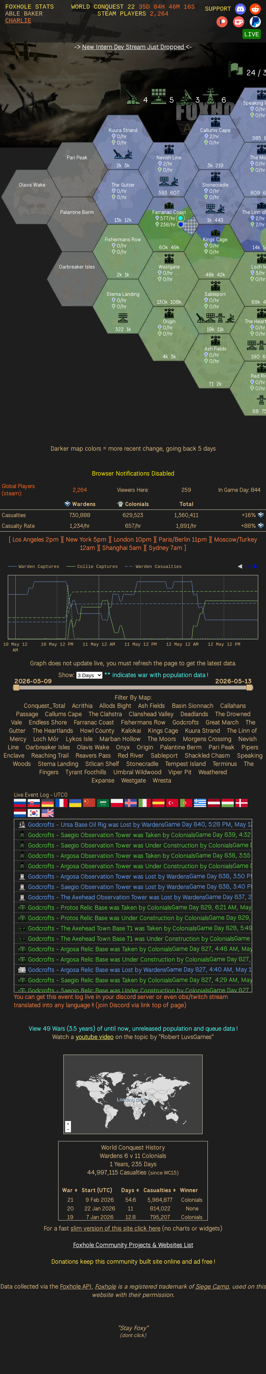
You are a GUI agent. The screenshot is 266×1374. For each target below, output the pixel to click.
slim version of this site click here (115, 1228)
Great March (222, 722)
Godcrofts (185, 722)
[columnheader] (70, 1190)
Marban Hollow (120, 739)
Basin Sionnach (192, 705)
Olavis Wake (93, 747)
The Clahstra (105, 714)
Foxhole (105, 1286)
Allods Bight (115, 705)
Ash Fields (151, 705)
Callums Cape (63, 714)
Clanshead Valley (151, 714)
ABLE (12, 13)
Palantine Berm (181, 747)
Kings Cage (163, 730)
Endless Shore (48, 722)
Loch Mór (46, 739)
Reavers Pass (93, 755)
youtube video (95, 1036)
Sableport (164, 755)
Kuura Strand (202, 730)
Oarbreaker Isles (48, 747)
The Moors (162, 739)
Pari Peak (221, 747)
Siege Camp (212, 1286)
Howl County (97, 730)
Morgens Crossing (207, 739)
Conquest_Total (44, 705)
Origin (145, 747)
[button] (129, 687)
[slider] (133, 687)
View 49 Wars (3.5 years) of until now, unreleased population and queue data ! (133, 1028)
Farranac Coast (94, 722)
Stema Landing (58, 763)
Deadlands (194, 714)
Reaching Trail (50, 755)
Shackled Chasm (207, 755)
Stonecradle (142, 763)
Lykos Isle (79, 739)
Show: (67, 675)
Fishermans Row (143, 722)
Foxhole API (75, 1286)
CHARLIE (18, 20)
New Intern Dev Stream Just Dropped (134, 47)
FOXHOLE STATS (29, 6)
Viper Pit (180, 772)
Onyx (123, 747)
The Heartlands (53, 730)
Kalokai (131, 730)
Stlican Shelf (102, 763)
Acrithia (82, 705)
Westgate (133, 780)
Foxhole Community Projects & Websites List (133, 1245)
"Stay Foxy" (133, 1328)
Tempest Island (185, 763)
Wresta (162, 780)
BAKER (33, 13)
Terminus (225, 763)
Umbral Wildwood (137, 772)
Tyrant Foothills (85, 772)
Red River (131, 755)
